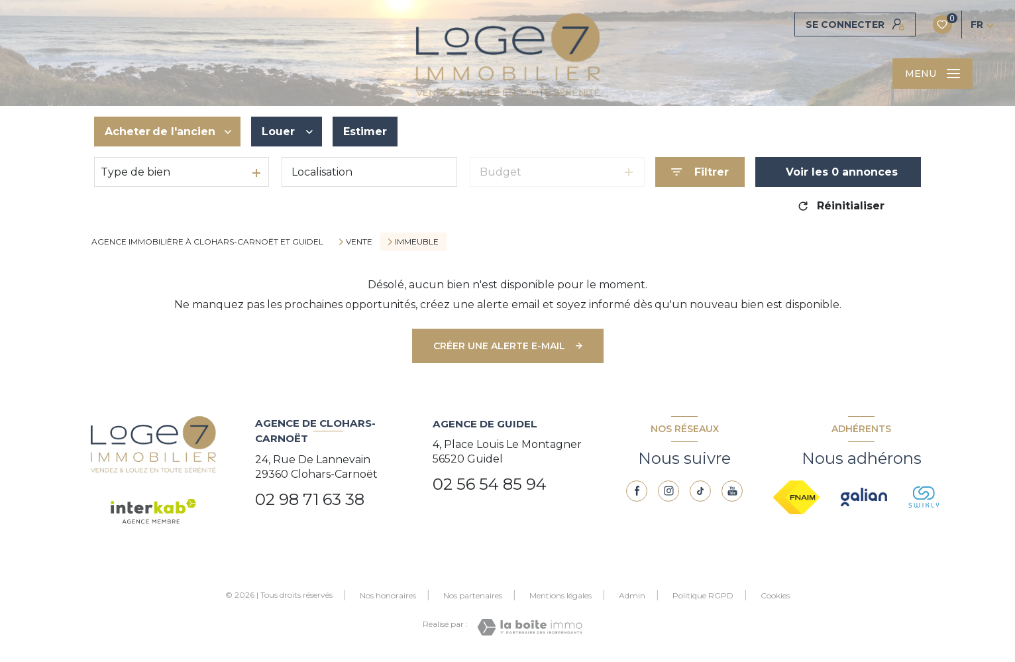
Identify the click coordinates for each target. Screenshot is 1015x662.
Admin (632, 595)
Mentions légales (560, 595)
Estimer (365, 131)
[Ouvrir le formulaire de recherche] (700, 172)
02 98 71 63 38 (309, 499)
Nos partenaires (472, 595)
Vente (359, 242)
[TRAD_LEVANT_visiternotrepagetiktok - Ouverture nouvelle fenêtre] (700, 491)
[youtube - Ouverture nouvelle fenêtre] (732, 491)
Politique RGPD (702, 595)
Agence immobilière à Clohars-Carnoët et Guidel (207, 242)
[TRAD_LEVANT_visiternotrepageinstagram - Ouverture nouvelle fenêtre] (668, 491)
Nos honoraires (388, 595)
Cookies (775, 595)
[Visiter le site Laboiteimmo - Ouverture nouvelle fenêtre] (530, 627)
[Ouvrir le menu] (932, 73)
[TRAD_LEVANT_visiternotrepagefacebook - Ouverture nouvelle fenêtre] (636, 491)
